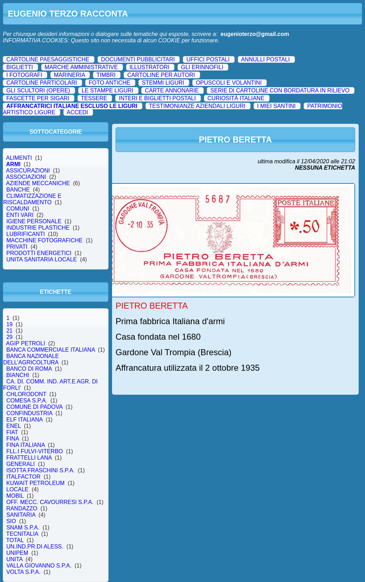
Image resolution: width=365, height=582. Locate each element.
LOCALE (17, 489)
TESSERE (94, 98)
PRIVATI (17, 247)
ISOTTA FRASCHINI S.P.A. (40, 470)
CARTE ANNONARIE (172, 90)
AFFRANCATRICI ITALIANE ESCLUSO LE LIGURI (71, 106)
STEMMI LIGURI (163, 83)
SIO (11, 521)
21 (9, 331)
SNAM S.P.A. (23, 528)
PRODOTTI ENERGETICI (39, 253)
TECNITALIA (22, 534)
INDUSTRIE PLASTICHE (38, 228)
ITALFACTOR (23, 477)
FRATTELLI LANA (29, 458)
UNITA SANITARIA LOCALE (41, 259)
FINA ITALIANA (25, 445)
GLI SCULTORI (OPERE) (38, 90)
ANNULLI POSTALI (265, 59)
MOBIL (15, 496)
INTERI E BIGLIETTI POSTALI (157, 98)
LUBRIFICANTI (25, 234)
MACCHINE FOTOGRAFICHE (44, 240)
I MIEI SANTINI (276, 106)
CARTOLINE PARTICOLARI (41, 83)
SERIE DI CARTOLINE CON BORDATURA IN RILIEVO (279, 90)
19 (9, 324)
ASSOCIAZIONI (26, 177)
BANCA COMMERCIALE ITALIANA (50, 350)
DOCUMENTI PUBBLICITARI (138, 59)
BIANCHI (17, 375)
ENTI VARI (20, 215)
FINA (12, 439)
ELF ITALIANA (24, 420)
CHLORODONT (26, 394)
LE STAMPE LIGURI (107, 90)
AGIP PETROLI (25, 343)
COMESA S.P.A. (26, 401)
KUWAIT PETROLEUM (35, 483)
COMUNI (17, 209)
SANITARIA (20, 515)
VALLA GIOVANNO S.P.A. (39, 566)
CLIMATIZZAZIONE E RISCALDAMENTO (32, 199)
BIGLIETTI (19, 67)
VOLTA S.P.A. (23, 572)
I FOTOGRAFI (24, 75)
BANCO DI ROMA (29, 369)
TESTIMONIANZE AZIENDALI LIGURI (197, 106)
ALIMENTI (19, 158)
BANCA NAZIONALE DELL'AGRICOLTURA (32, 359)
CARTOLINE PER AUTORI (161, 75)
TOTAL (15, 540)
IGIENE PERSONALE (33, 221)
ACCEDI (77, 112)
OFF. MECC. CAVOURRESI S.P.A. (50, 502)
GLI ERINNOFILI (202, 67)
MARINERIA (69, 75)
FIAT (12, 432)
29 (9, 337)
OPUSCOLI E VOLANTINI (229, 83)
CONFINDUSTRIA (29, 413)
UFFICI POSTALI (207, 59)
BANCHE (18, 190)
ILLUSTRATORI (149, 67)
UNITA (14, 559)
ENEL (13, 426)
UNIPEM (17, 553)
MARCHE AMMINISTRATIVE (81, 67)
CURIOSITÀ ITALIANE (236, 98)
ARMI (13, 164)
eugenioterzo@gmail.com (255, 34)
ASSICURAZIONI (28, 171)
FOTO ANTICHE (109, 83)
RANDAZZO (22, 508)
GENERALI (20, 464)
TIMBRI (106, 75)
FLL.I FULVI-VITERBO (34, 451)
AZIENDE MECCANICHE (38, 183)
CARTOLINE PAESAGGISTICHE (47, 59)
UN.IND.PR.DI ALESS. (35, 547)
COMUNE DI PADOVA (34, 407)
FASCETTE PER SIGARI (37, 98)
